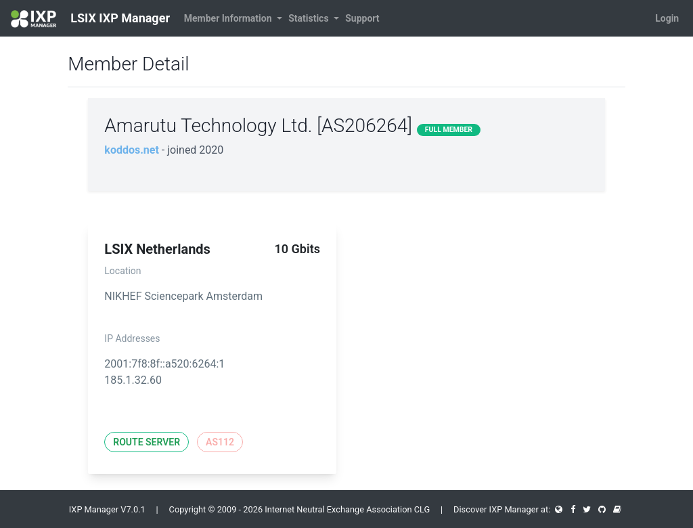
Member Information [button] (229, 18)
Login (667, 18)
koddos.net (131, 150)
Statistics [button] (309, 18)
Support (362, 18)
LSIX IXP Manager (90, 19)
